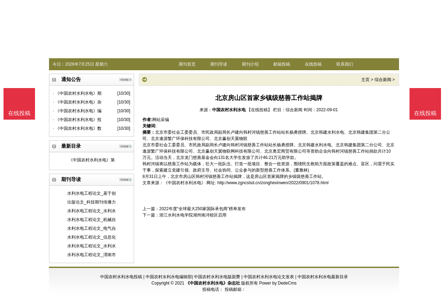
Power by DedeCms (277, 283)
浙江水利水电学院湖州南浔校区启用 (192, 215)
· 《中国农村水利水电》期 (77, 93)
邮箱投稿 (281, 64)
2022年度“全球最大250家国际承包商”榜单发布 (202, 208)
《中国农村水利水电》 (184, 182)
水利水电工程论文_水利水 (91, 210)
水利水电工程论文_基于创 (91, 193)
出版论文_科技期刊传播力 (91, 202)
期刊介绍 (250, 64)
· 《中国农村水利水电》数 (77, 128)
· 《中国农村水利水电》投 (77, 119)
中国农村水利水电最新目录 (323, 276)
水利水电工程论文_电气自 (91, 228)
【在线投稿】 (259, 109)
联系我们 (344, 64)
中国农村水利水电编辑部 (169, 276)
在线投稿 (313, 64)
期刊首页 (187, 64)
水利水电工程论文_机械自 (91, 219)
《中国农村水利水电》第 (92, 160)
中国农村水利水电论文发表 (269, 276)
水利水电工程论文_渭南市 (91, 254)
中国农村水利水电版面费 (217, 276)
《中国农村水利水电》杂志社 (213, 283)
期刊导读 (218, 64)
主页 (365, 79)
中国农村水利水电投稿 (121, 276)
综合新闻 (382, 79)
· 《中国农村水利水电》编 (77, 110)
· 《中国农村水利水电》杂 (77, 102)
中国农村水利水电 (229, 109)
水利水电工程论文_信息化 (91, 237)
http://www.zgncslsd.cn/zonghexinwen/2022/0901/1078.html (273, 182)
